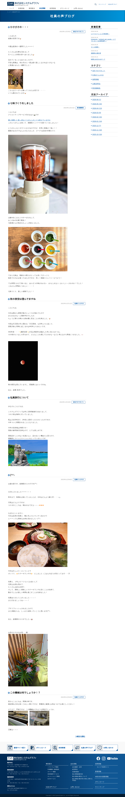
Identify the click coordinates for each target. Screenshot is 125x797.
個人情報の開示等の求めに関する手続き (82, 779)
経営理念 (75, 769)
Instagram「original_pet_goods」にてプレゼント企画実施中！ (103, 40)
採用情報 (53, 8)
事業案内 (32, 8)
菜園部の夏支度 (96, 53)
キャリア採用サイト (103, 767)
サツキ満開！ (95, 47)
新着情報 (21, 8)
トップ (11, 8)
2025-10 (97, 134)
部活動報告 (80, 108)
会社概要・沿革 (77, 767)
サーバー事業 (52, 771)
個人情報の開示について (79, 776)
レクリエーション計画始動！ (100, 34)
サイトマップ (102, 4)
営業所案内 (75, 771)
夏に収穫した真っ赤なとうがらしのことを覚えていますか (29, 120)
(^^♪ (12, 475)
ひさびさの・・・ (19, 27)
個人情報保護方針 (77, 774)
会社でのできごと (78, 31)
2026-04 (97, 108)
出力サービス (52, 778)
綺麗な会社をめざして (98, 59)
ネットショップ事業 (54, 776)
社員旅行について (19, 397)
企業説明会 (96, 84)
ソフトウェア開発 (53, 767)
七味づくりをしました (21, 103)
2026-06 (96, 99)
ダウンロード (64, 8)
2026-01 (97, 121)
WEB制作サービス (53, 774)
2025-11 (97, 130)
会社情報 (42, 8)
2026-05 (97, 104)
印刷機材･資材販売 (53, 769)
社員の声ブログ (112, 4)
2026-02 (97, 117)
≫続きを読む (80, 736)
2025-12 (96, 126)
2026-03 (96, 113)
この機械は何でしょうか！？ (25, 692)
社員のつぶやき (79, 303)
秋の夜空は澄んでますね (23, 299)
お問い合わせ (78, 8)
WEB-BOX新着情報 (102, 776)
